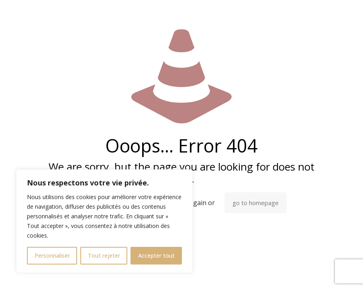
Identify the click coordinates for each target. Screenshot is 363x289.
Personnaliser (52, 255)
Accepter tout (156, 255)
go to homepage (255, 203)
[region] (104, 221)
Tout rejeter (104, 255)
